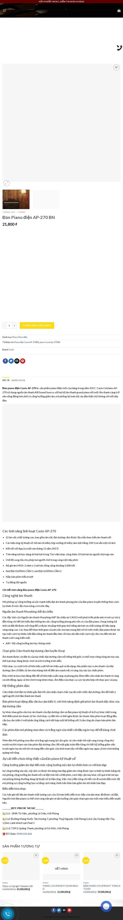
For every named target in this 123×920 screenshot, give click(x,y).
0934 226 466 (24, 833)
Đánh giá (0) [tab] (18, 380)
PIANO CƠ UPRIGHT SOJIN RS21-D (61, 887)
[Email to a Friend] (17, 361)
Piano (21, 212)
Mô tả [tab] (5, 380)
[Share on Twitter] (11, 361)
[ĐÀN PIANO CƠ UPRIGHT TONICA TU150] (102, 866)
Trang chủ (8, 212)
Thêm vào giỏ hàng (37, 325)
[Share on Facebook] (5, 361)
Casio (11, 349)
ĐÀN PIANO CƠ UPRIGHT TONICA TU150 (101, 887)
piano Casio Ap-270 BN (50, 342)
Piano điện (22, 337)
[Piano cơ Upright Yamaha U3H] (21, 866)
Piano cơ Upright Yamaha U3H (17, 886)
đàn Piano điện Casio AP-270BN (25, 342)
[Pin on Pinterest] (22, 361)
